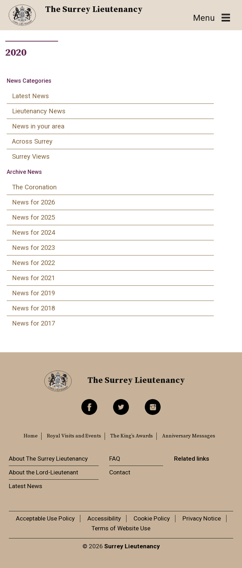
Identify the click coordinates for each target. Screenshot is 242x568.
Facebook (89, 407)
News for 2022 (33, 263)
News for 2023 (33, 248)
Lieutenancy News (39, 111)
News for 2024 (33, 232)
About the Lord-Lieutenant (43, 472)
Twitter (121, 407)
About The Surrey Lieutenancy (48, 458)
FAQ (114, 458)
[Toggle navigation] (212, 18)
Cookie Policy (152, 518)
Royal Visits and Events (74, 436)
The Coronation (34, 187)
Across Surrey (32, 141)
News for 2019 (33, 293)
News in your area (38, 126)
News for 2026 (33, 202)
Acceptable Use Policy (45, 518)
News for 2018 (33, 308)
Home (31, 436)
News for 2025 (33, 217)
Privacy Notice (201, 518)
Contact (119, 472)
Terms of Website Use (121, 528)
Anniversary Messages (188, 436)
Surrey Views (31, 156)
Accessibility (104, 518)
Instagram (153, 407)
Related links (191, 458)
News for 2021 (33, 278)
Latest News (30, 96)
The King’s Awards (131, 436)
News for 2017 (33, 323)
